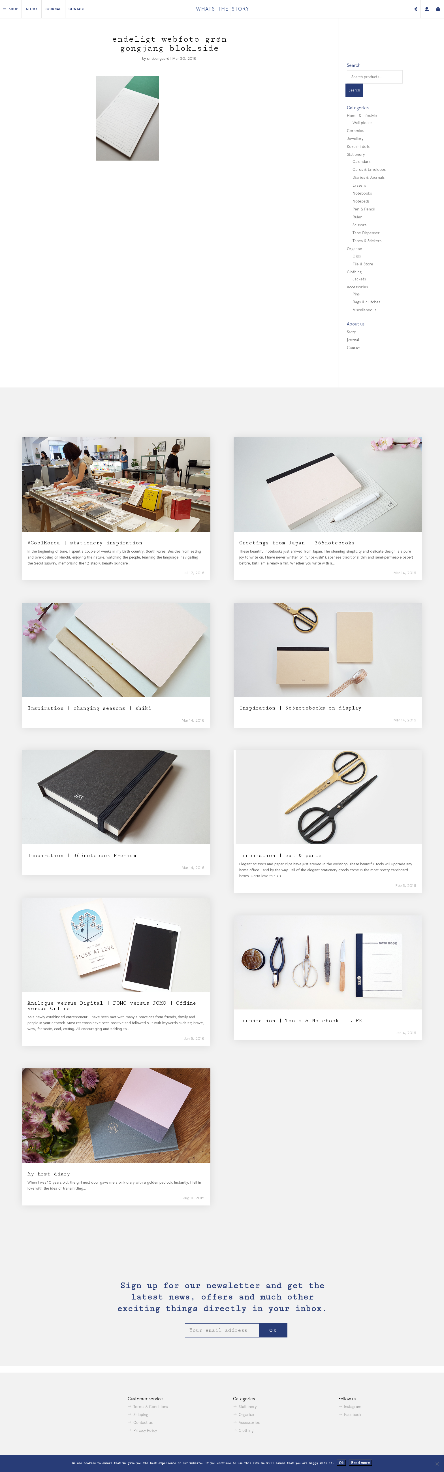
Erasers (359, 185)
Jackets (359, 279)
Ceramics (355, 130)
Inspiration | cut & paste (280, 856)
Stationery (356, 154)
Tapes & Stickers (367, 240)
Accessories (357, 287)
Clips (357, 256)
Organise (354, 248)
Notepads (361, 201)
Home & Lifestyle (362, 115)
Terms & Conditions (150, 1406)
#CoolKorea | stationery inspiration (84, 543)
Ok (341, 1462)
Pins (356, 294)
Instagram (352, 1406)
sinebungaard (158, 58)
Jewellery (355, 138)
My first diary (48, 1174)
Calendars (361, 161)
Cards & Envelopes (369, 169)
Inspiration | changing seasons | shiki (89, 708)
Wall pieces (362, 122)
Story (31, 9)
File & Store (363, 264)
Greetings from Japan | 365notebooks (297, 543)
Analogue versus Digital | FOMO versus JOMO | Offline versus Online (111, 1005)
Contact (77, 9)
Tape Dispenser (366, 233)
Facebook (352, 1414)
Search (354, 90)
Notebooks (362, 193)
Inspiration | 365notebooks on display (300, 708)
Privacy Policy (145, 1430)
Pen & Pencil (364, 209)
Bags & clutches (366, 302)
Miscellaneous (364, 310)
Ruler (357, 217)
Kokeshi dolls (358, 146)
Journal (53, 9)
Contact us (143, 1422)
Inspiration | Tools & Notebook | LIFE (300, 1021)
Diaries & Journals (369, 177)
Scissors (359, 225)
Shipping (140, 1414)
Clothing (354, 272)
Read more (360, 1462)
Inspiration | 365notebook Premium (81, 856)
